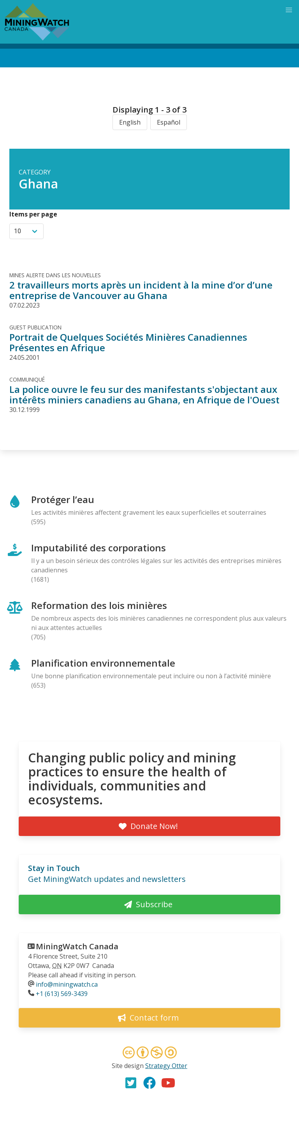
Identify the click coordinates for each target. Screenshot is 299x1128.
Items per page (33, 214)
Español (168, 122)
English (130, 122)
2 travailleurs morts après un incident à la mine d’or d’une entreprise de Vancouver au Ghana (141, 290)
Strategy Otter (166, 1065)
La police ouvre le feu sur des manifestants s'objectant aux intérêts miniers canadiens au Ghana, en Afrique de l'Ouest (144, 394)
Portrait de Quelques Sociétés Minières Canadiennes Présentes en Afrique (128, 342)
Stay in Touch (54, 868)
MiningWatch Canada (77, 946)
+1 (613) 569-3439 (62, 993)
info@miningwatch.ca (67, 984)
